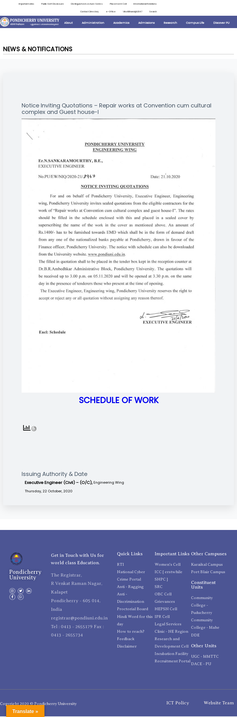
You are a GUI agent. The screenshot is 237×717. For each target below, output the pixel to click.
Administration (93, 23)
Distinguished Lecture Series (84, 4)
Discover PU (221, 23)
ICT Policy (177, 703)
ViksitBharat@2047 (132, 12)
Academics (121, 23)
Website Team (219, 703)
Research (170, 23)
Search (153, 12)
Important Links (22, 4)
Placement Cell (116, 4)
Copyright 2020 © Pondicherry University (38, 704)
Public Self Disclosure (49, 4)
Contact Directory (87, 12)
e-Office (109, 12)
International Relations (144, 4)
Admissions (146, 23)
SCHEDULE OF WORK (119, 400)
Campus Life (195, 23)
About (68, 23)
